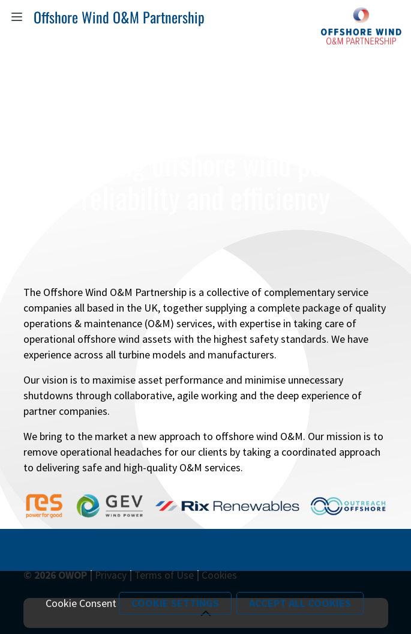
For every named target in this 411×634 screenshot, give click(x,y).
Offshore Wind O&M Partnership (119, 17)
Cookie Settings (175, 603)
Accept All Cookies (300, 603)
